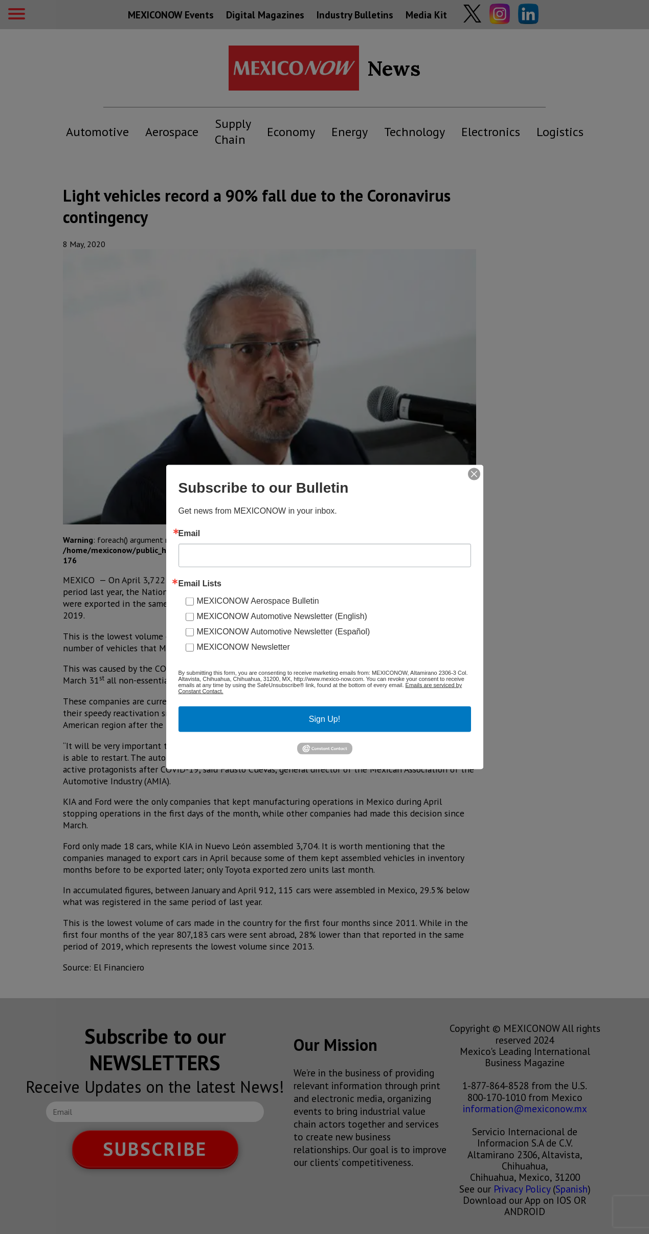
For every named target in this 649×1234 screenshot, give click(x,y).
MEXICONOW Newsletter (243, 647)
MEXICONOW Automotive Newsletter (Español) (283, 631)
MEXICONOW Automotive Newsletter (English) (282, 616)
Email (189, 534)
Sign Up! (324, 719)
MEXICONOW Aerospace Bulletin (258, 601)
